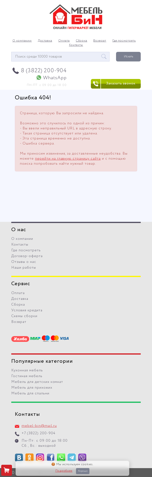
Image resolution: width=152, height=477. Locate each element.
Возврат (99, 41)
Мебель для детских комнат (37, 382)
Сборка (81, 41)
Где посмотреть (124, 41)
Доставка (45, 41)
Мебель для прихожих (31, 387)
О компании (22, 41)
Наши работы (23, 267)
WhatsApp (55, 77)
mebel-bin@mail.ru (39, 426)
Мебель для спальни (30, 393)
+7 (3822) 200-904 (38, 433)
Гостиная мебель (26, 376)
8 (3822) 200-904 (44, 71)
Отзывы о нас (23, 262)
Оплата (64, 41)
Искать (128, 56)
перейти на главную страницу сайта (68, 158)
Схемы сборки (24, 316)
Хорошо (83, 471)
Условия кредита (26, 310)
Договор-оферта (27, 256)
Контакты (76, 45)
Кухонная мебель (27, 370)
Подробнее (64, 471)
